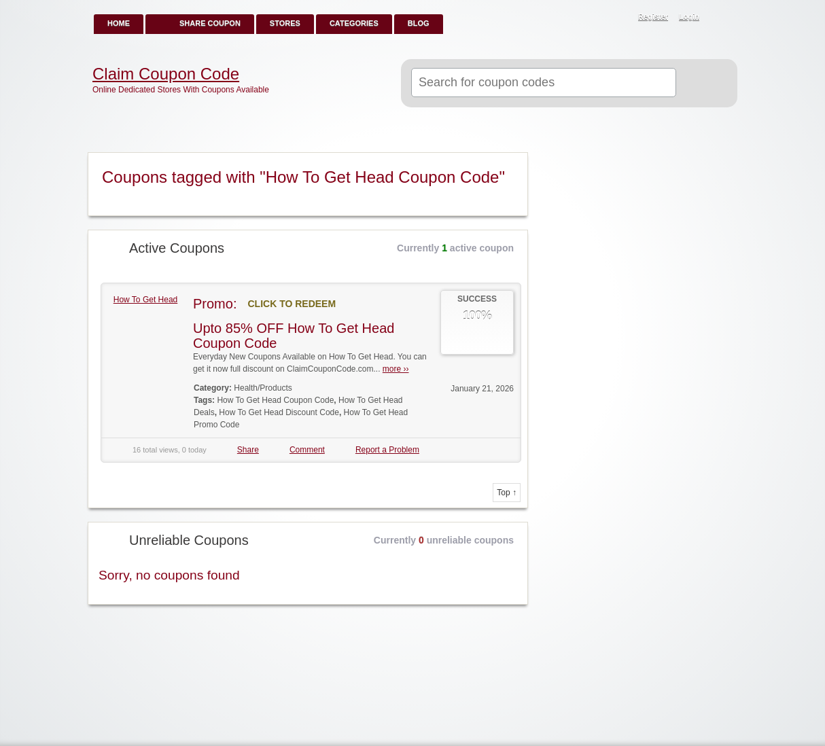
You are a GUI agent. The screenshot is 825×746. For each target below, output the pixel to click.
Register (653, 16)
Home (118, 23)
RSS (719, 17)
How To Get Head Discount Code (279, 412)
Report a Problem (387, 450)
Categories (354, 23)
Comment (307, 450)
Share (248, 450)
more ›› (396, 369)
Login (689, 16)
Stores (285, 23)
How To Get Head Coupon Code (275, 400)
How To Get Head (145, 299)
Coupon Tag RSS (511, 163)
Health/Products (263, 388)
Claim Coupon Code (165, 74)
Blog (418, 23)
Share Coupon (210, 23)
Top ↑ (506, 492)
